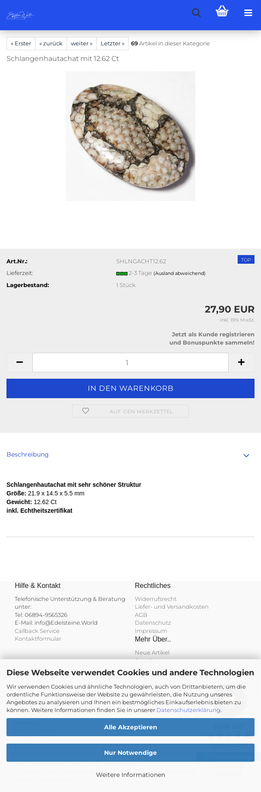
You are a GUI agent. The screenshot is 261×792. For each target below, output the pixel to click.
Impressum (151, 630)
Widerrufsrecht (156, 598)
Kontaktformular (38, 638)
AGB (141, 614)
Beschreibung (27, 454)
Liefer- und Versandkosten (172, 606)
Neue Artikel (152, 652)
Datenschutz (153, 622)
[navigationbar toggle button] (248, 13)
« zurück (51, 43)
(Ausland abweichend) (179, 273)
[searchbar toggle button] (196, 13)
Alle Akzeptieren (130, 727)
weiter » (81, 43)
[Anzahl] (130, 362)
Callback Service (37, 630)
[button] (19, 362)
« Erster (21, 43)
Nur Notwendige (130, 753)
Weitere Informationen (130, 775)
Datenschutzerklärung (188, 709)
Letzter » (112, 43)
